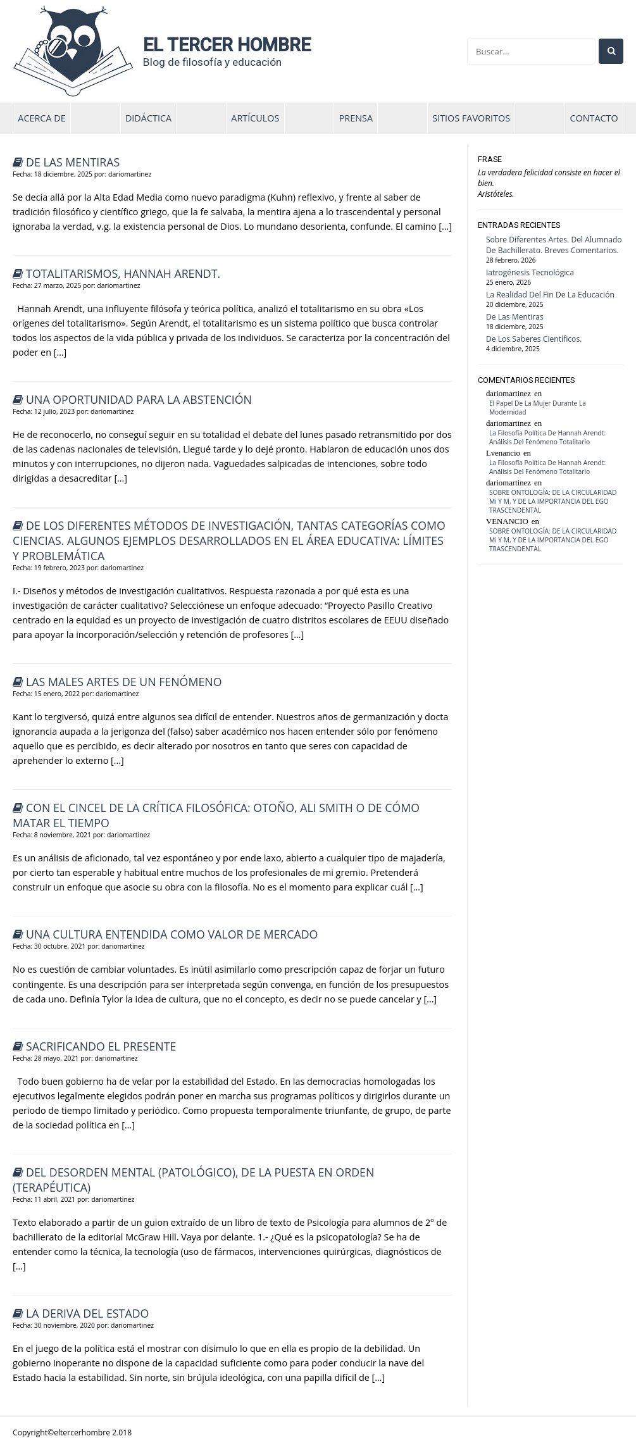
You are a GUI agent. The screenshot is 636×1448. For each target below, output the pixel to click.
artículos (255, 118)
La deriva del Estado (87, 1313)
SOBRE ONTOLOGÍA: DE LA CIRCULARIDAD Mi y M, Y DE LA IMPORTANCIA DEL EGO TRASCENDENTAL (553, 501)
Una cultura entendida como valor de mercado (172, 934)
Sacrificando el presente (101, 1046)
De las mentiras (73, 162)
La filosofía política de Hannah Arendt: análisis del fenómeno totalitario (547, 437)
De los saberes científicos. (534, 339)
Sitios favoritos (471, 118)
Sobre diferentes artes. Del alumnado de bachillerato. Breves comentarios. (554, 245)
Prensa (356, 118)
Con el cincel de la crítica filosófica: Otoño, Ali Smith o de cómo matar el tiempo (216, 815)
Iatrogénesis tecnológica (530, 272)
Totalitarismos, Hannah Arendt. (123, 273)
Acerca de (41, 118)
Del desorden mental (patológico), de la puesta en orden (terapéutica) (193, 1179)
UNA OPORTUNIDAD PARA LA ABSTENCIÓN (139, 399)
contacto (594, 118)
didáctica (148, 118)
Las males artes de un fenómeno (123, 681)
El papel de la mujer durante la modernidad (537, 407)
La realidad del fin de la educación (550, 294)
